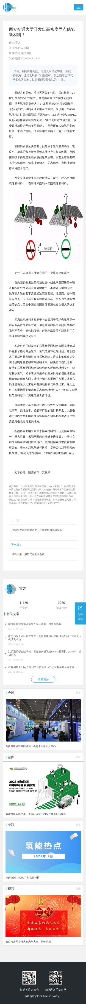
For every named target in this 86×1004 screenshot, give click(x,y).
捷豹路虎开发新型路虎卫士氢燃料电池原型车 (37, 530)
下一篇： (16, 544)
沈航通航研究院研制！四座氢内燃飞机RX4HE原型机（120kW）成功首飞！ (44, 653)
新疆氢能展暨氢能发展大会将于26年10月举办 (31, 746)
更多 (78, 692)
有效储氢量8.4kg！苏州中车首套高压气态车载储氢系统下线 (41, 667)
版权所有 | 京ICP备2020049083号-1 (43, 996)
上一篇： (16, 520)
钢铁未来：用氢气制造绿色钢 (28, 554)
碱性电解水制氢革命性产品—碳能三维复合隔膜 (34, 624)
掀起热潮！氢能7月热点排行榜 (22, 877)
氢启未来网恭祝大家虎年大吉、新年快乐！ (29, 941)
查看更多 (43, 679)
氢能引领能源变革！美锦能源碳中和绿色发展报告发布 (36, 814)
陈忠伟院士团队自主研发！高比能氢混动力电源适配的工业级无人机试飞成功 (44, 638)
